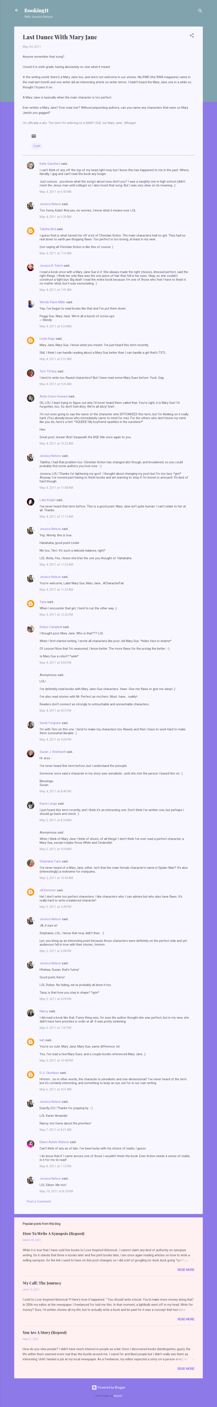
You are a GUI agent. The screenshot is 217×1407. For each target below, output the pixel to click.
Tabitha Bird (48, 229)
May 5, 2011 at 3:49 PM (55, 907)
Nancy (44, 1011)
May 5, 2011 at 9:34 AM (55, 849)
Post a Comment (39, 1201)
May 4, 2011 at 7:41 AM (55, 290)
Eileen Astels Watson (54, 1142)
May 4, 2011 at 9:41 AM (55, 384)
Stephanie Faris (50, 861)
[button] (191, 36)
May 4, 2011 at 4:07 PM (55, 711)
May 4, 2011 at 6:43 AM (55, 192)
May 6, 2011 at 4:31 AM (55, 1089)
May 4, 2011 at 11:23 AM (56, 564)
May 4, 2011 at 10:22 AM (56, 443)
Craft (36, 146)
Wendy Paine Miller (52, 302)
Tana (43, 602)
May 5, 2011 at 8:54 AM (55, 820)
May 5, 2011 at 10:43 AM (56, 878)
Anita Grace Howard (54, 396)
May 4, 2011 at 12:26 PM (56, 615)
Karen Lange (48, 804)
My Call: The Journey (42, 1283)
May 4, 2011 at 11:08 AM (56, 488)
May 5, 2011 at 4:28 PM (55, 951)
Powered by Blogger (108, 1387)
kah (42, 1040)
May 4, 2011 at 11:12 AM (56, 516)
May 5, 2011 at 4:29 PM (55, 999)
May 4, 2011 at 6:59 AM (55, 217)
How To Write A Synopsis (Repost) (53, 1233)
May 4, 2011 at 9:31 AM (55, 359)
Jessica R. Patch (51, 266)
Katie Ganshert (50, 164)
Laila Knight (48, 500)
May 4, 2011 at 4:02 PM (55, 663)
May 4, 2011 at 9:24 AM (55, 326)
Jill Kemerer (48, 890)
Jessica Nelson (50, 204)
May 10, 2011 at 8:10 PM (56, 1191)
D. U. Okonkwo (49, 1073)
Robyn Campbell (51, 627)
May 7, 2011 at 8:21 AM (55, 1130)
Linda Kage (47, 339)
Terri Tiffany (48, 371)
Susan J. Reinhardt (52, 752)
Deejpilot (118, 1395)
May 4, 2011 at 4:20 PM (55, 739)
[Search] (200, 11)
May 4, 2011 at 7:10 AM (55, 253)
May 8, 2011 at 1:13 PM (55, 1166)
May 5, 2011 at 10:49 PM (56, 1060)
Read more (186, 1270)
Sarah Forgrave (50, 723)
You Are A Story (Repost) (45, 1332)
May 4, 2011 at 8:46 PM (55, 791)
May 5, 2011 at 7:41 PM (55, 1028)
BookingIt (36, 10)
